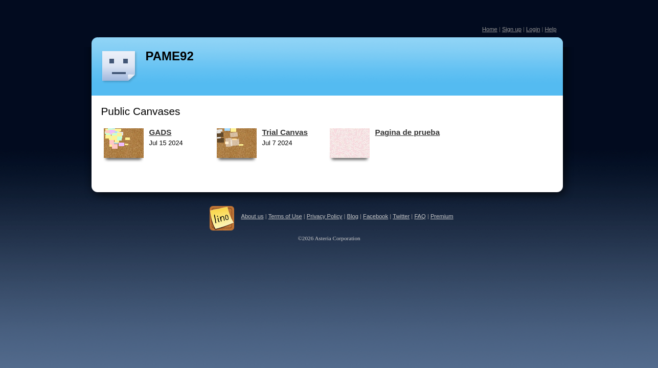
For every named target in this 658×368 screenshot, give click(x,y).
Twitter (401, 216)
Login (533, 29)
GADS (160, 132)
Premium (441, 216)
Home (489, 29)
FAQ (419, 216)
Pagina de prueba (407, 132)
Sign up (511, 29)
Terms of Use (285, 216)
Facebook (375, 216)
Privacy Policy (325, 216)
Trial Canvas (285, 132)
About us (252, 216)
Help (550, 29)
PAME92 (170, 56)
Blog (352, 216)
